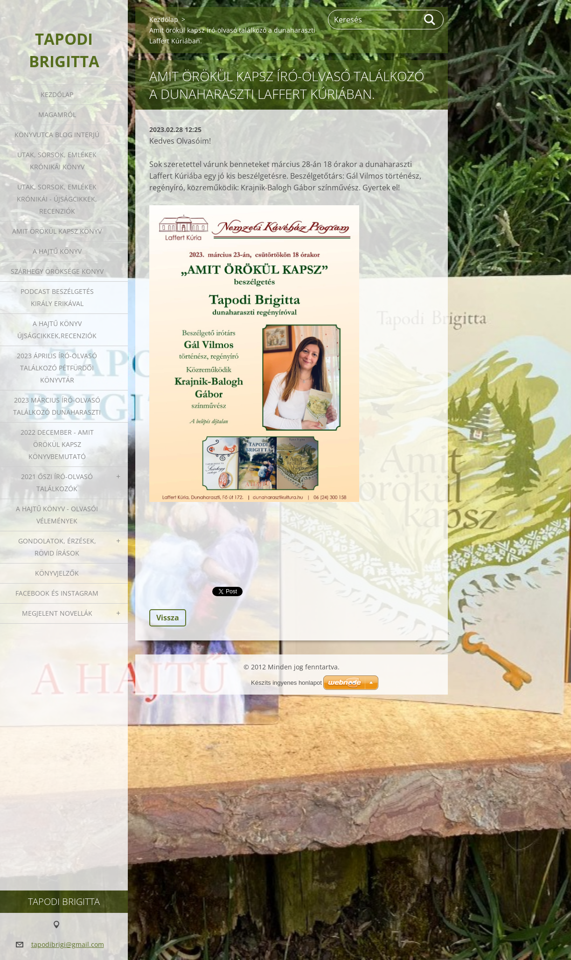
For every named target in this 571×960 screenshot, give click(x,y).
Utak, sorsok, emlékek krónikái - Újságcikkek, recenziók (57, 199)
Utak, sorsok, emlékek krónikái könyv (57, 160)
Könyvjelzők (57, 573)
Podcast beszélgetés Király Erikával (57, 297)
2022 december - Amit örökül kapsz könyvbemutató (57, 444)
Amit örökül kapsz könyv (57, 231)
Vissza (167, 617)
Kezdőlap (57, 94)
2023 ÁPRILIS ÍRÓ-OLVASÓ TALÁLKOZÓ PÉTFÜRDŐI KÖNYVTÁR (57, 367)
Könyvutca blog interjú (56, 134)
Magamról (57, 114)
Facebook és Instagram (56, 593)
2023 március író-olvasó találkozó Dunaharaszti (57, 406)
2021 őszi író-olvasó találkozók (57, 482)
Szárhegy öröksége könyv (57, 271)
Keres (430, 20)
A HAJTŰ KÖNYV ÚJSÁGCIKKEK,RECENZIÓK (57, 329)
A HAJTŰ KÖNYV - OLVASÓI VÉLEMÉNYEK (57, 514)
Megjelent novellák (57, 613)
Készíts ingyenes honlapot (286, 682)
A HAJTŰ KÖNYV (57, 251)
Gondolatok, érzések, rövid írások (57, 546)
